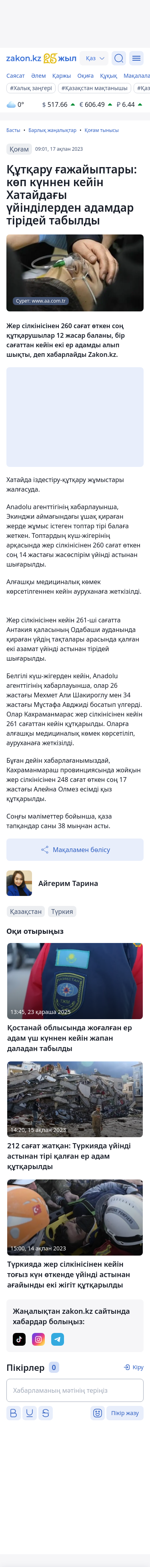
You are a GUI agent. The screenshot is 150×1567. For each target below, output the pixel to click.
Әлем (38, 75)
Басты (13, 130)
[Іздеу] (119, 58)
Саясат (15, 75)
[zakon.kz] (41, 58)
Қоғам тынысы (101, 130)
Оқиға (85, 75)
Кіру (138, 1367)
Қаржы (61, 75)
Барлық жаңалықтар (52, 130)
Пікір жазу (125, 1413)
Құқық (108, 75)
